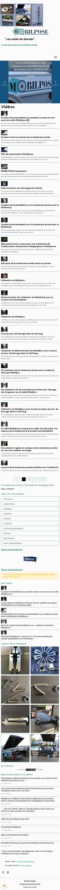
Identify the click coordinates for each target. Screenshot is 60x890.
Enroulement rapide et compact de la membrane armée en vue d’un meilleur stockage (29, 449)
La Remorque (7, 499)
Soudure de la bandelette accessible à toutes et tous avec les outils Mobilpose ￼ (28, 118)
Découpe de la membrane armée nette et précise (26, 263)
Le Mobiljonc (7, 514)
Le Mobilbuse (7, 509)
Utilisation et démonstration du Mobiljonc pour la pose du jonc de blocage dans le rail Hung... (29, 351)
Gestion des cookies (30, 887)
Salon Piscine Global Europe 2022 (15, 819)
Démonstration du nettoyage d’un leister (21, 188)
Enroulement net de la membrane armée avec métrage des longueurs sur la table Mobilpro (28, 390)
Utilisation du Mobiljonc (13, 280)
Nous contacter (7, 489)
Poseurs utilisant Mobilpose (12, 543)
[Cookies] (4, 885)
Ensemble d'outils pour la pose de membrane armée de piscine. (27, 843)
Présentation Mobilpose (11, 827)
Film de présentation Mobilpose (17, 154)
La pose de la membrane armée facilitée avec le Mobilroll (29, 467)
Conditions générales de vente (30, 884)
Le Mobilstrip (7, 523)
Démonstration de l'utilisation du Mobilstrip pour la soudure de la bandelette (27, 298)
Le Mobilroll (7, 518)
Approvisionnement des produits (15, 835)
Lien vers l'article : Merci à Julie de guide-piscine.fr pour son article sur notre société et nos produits (27, 810)
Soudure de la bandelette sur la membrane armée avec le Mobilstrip (30, 206)
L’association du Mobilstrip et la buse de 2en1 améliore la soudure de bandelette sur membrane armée (29, 604)
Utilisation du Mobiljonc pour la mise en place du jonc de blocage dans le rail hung (29, 410)
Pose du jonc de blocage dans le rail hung (22, 333)
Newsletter (7, 533)
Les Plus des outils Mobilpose (13, 528)
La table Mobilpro (9, 504)
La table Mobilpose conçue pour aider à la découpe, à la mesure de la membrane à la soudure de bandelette (29, 429)
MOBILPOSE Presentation (13, 171)
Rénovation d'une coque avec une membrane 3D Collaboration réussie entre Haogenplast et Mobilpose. (28, 245)
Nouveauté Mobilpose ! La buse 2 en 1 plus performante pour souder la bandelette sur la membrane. (27, 637)
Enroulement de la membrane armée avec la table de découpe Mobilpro (27, 371)
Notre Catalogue (8, 538)
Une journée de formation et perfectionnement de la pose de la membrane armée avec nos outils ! (27, 789)
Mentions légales (30, 881)
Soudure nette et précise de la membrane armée (25, 137)
